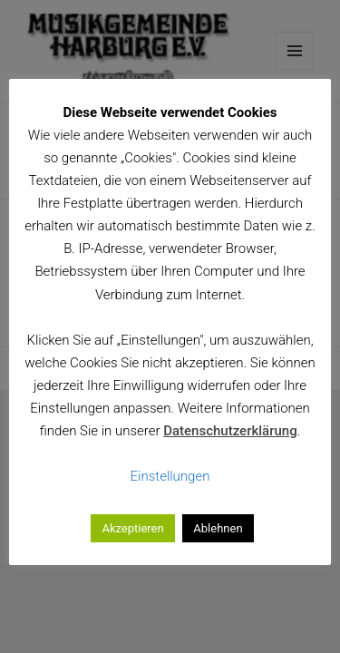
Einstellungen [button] (170, 476)
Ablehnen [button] (217, 528)
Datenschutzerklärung (229, 431)
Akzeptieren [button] (132, 528)
